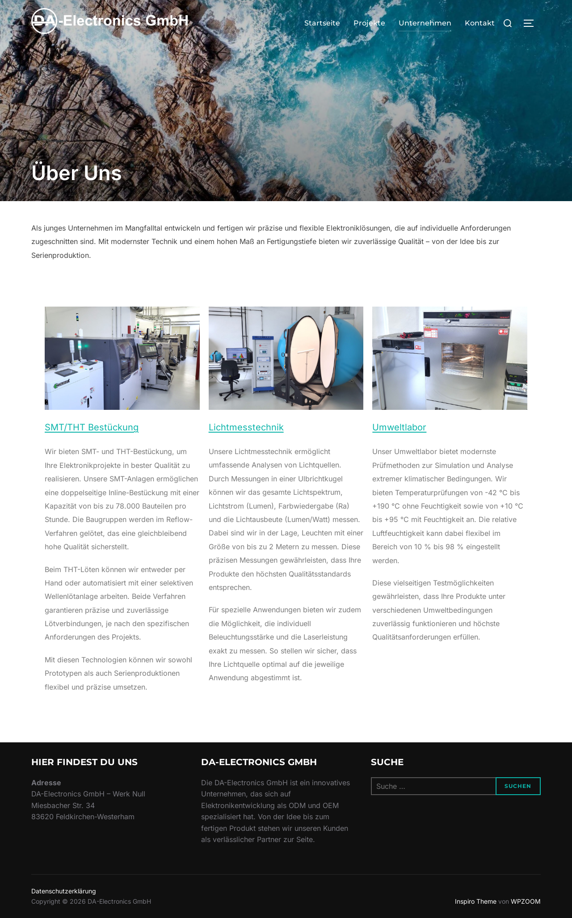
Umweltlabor (399, 427)
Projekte (369, 23)
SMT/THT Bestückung (92, 427)
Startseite (322, 23)
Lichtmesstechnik (246, 427)
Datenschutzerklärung (63, 891)
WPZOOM (526, 901)
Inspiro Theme (475, 901)
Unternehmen (425, 23)
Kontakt (480, 23)
